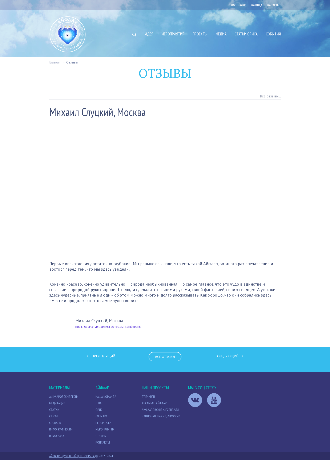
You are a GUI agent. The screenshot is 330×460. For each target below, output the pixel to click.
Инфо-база (56, 436)
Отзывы (72, 62)
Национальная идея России (161, 416)
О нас (232, 5)
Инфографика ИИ (61, 429)
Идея (149, 34)
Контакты (273, 5)
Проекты (200, 34)
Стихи (53, 416)
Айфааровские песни (64, 396)
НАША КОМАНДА (106, 396)
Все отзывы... (270, 96)
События (273, 34)
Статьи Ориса (246, 34)
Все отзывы (165, 357)
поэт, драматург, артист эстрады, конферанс (108, 326)
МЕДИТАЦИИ (57, 403)
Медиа (221, 34)
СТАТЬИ (54, 409)
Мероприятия (172, 34)
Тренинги (148, 396)
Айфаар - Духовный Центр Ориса (72, 456)
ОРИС (243, 5)
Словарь (55, 423)
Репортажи (103, 423)
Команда (256, 5)
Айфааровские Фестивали (160, 409)
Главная (54, 62)
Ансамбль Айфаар (154, 403)
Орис (99, 409)
